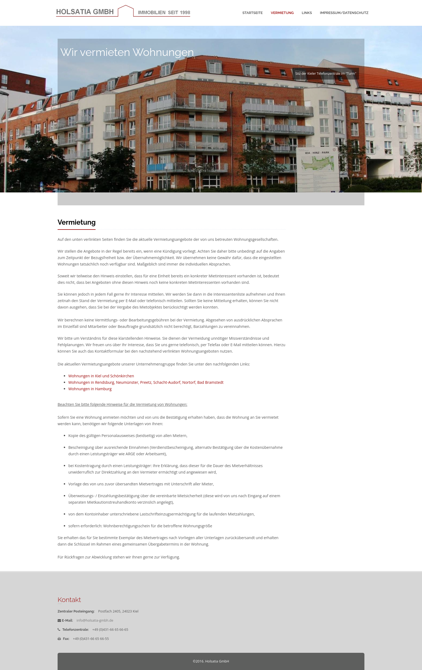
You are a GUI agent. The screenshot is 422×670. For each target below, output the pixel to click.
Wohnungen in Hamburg (90, 388)
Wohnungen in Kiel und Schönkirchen (101, 375)
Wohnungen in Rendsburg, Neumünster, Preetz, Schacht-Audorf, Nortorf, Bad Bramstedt (146, 382)
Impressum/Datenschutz (344, 13)
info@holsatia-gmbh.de (95, 620)
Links (307, 13)
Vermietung (282, 13)
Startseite (252, 13)
